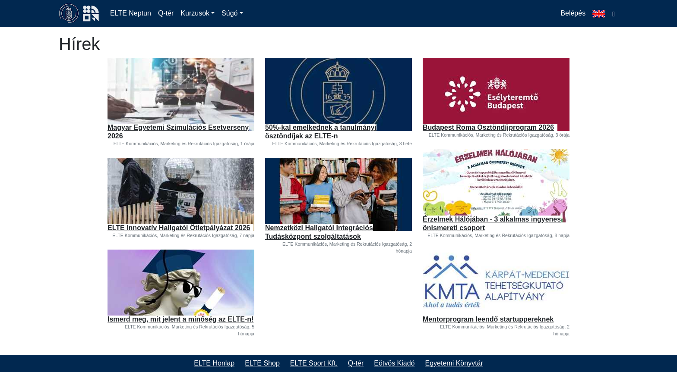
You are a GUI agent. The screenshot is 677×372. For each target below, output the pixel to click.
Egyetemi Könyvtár (454, 363)
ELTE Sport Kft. (314, 363)
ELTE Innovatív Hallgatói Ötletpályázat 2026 (179, 227)
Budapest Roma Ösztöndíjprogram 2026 (488, 127)
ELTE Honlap (214, 363)
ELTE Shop (262, 363)
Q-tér (166, 13)
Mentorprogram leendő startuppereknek (488, 319)
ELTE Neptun (130, 13)
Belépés (572, 13)
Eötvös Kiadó (394, 363)
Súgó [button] (229, 13)
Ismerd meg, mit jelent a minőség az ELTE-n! (180, 319)
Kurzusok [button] (194, 13)
